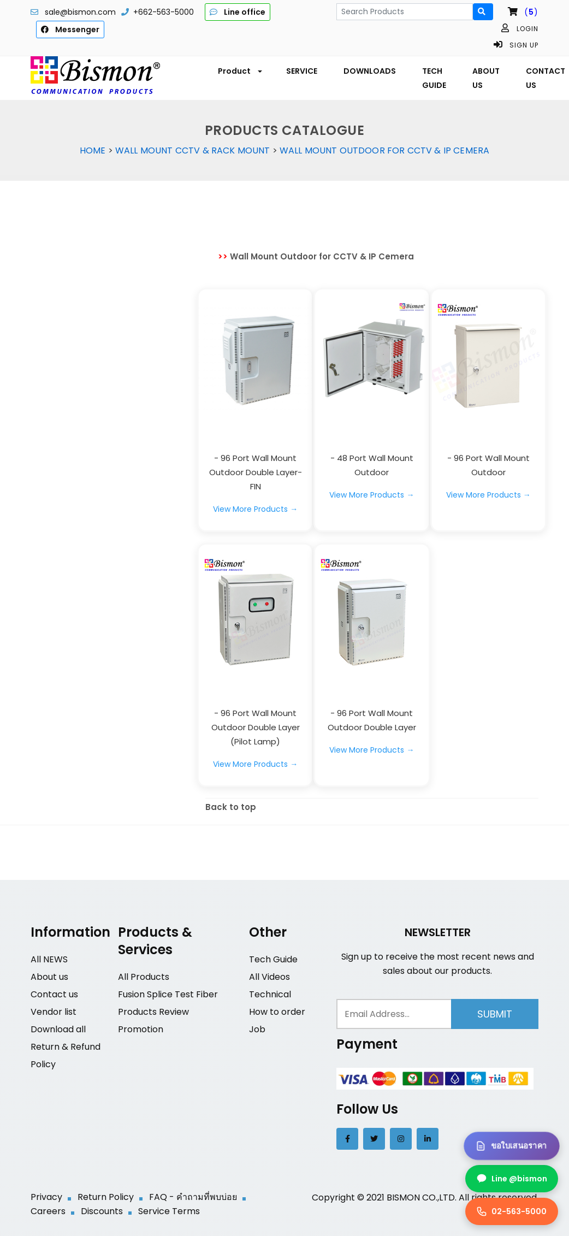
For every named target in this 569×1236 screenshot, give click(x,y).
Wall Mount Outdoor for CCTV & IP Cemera (384, 150)
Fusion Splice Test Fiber (168, 994)
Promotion (140, 1029)
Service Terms (169, 1211)
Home (93, 150)
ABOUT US (486, 78)
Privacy (46, 1197)
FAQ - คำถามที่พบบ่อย (193, 1197)
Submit (494, 1014)
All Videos (269, 977)
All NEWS (49, 959)
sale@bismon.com (80, 12)
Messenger (70, 29)
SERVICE (301, 71)
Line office (237, 12)
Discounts (102, 1211)
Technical (270, 994)
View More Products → (255, 509)
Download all (58, 1029)
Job (257, 1029)
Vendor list (53, 1012)
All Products (143, 977)
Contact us (54, 994)
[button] (239, 71)
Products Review (153, 1012)
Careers (48, 1211)
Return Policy (106, 1197)
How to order (277, 1012)
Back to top (230, 807)
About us (49, 977)
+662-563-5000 (163, 12)
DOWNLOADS (369, 71)
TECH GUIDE (434, 78)
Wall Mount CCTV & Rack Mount (192, 150)
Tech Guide (273, 959)
